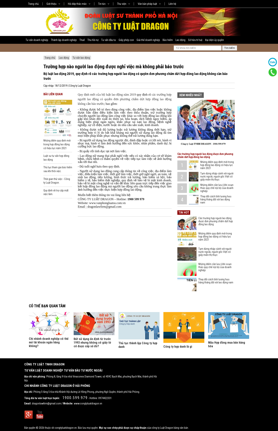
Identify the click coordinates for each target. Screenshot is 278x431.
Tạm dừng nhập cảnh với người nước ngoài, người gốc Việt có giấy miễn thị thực (216, 176)
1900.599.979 (75, 397)
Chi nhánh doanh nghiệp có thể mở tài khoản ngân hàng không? (48, 342)
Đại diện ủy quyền (214, 39)
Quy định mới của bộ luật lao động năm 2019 (107, 94)
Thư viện (123, 3)
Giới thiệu (53, 3)
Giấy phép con (126, 39)
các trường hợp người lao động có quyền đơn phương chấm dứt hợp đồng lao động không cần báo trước (125, 99)
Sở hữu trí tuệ (195, 39)
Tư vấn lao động (81, 57)
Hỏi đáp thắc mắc (79, 3)
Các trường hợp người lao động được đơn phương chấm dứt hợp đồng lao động (205, 155)
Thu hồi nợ (93, 39)
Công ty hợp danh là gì (177, 346)
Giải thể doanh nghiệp (148, 39)
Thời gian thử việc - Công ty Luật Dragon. (56, 180)
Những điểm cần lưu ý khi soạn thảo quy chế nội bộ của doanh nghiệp (216, 188)
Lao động (180, 39)
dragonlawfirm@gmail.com (46, 403)
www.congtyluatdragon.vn (88, 403)
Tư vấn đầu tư (108, 39)
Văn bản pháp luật (149, 3)
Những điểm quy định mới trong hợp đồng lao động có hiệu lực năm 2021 (57, 144)
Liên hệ (172, 3)
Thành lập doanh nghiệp (64, 39)
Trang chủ (33, 3)
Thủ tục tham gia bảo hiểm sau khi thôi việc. (57, 169)
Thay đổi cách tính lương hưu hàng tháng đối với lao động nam (215, 199)
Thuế (82, 39)
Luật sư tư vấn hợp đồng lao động (56, 157)
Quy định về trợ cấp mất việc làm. (55, 192)
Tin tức (103, 3)
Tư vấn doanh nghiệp (37, 39)
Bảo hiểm (168, 39)
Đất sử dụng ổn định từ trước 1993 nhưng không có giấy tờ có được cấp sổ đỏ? (92, 342)
